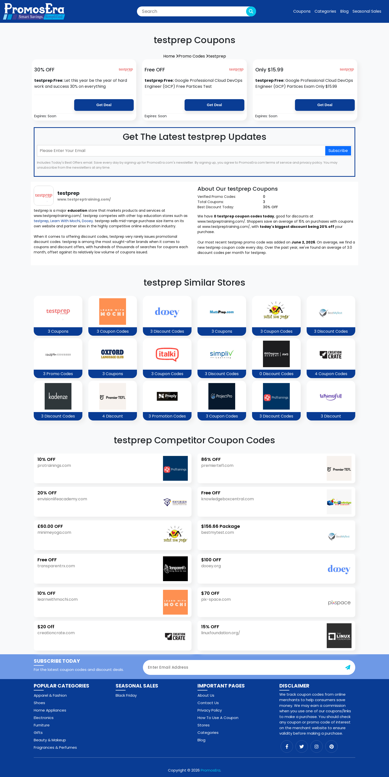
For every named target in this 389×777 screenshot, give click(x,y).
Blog (344, 11)
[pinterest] (331, 746)
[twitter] (301, 746)
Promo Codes (193, 56)
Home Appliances (50, 710)
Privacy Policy (209, 710)
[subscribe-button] (347, 667)
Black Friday (126, 695)
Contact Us (208, 702)
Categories (325, 11)
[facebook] (287, 746)
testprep (217, 56)
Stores (203, 725)
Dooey (87, 220)
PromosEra (210, 770)
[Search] (196, 11)
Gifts (38, 732)
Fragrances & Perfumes (55, 747)
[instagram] (316, 746)
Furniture (42, 725)
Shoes (39, 702)
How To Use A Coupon (217, 717)
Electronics (44, 717)
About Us (205, 695)
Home (170, 56)
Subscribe (338, 150)
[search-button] (251, 11)
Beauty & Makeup (50, 740)
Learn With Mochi (65, 220)
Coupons (302, 11)
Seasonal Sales (367, 11)
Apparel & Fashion (50, 695)
